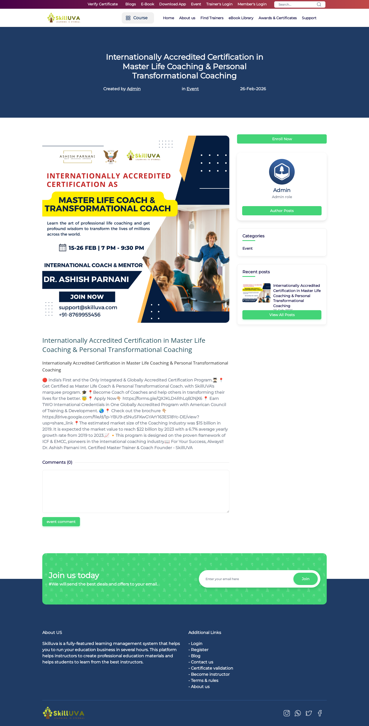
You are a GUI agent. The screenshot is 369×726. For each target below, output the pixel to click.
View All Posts (282, 314)
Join (305, 579)
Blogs (130, 4)
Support (309, 18)
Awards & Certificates (278, 18)
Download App (172, 4)
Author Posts (282, 210)
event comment (61, 521)
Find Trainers (211, 18)
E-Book (147, 4)
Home (168, 18)
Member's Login (252, 4)
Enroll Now (282, 139)
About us (187, 18)
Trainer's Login (219, 4)
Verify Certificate (103, 4)
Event (196, 4)
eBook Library (241, 18)
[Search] (299, 4)
